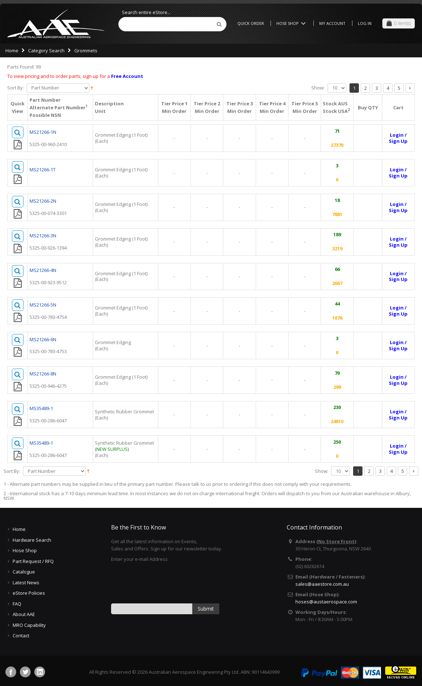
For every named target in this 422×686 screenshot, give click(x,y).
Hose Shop (292, 23)
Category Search (46, 50)
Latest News (26, 583)
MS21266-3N (43, 236)
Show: (318, 87)
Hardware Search (32, 540)
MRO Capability (29, 626)
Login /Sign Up (398, 138)
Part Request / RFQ (33, 562)
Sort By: (15, 87)
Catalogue (24, 572)
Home (11, 50)
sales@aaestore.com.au (322, 584)
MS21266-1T (43, 169)
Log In (365, 23)
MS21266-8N (43, 374)
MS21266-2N (43, 201)
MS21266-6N (43, 340)
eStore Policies (29, 593)
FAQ (17, 604)
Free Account (127, 76)
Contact (21, 636)
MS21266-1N (43, 132)
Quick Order (250, 23)
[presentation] (166, 583)
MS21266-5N (43, 305)
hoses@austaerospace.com (326, 602)
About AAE (24, 615)
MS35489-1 (41, 409)
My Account (332, 23)
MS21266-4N (43, 270)
